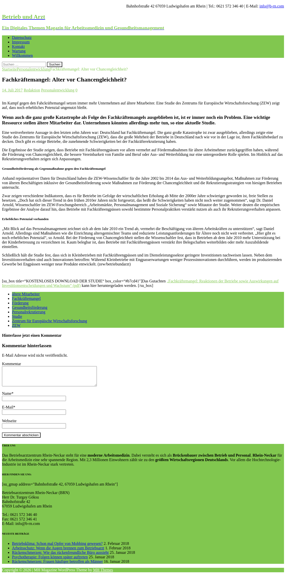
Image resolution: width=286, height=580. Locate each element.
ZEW (16, 325)
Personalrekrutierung (28, 312)
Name (6, 397)
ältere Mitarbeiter (26, 294)
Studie (17, 316)
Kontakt (18, 46)
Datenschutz (22, 37)
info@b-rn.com (271, 6)
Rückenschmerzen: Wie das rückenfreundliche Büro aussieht (60, 556)
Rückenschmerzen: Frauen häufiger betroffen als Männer (57, 565)
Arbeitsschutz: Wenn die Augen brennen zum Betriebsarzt (58, 552)
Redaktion (32, 90)
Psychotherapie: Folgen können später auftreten (50, 561)
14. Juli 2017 (12, 90)
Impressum (21, 42)
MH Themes (103, 574)
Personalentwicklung (57, 90)
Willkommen (22, 55)
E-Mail (7, 411)
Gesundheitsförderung (29, 307)
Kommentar (11, 364)
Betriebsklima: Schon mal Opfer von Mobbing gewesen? (57, 547)
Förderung (20, 303)
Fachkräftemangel (26, 298)
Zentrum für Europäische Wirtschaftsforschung (49, 321)
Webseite (9, 424)
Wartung (19, 51)
